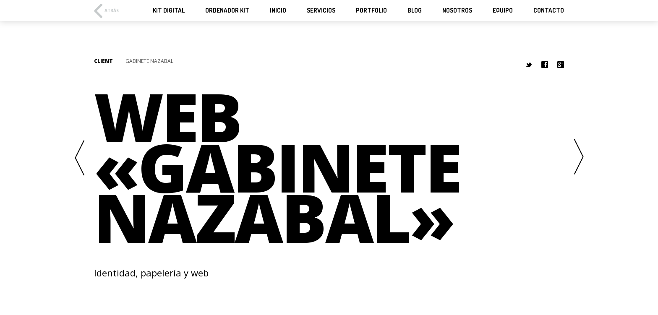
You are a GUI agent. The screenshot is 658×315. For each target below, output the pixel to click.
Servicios (321, 10)
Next (579, 157)
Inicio (278, 10)
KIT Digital (169, 10)
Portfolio (371, 10)
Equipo (503, 10)
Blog (414, 10)
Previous (79, 157)
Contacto (548, 10)
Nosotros (457, 10)
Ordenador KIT (227, 10)
